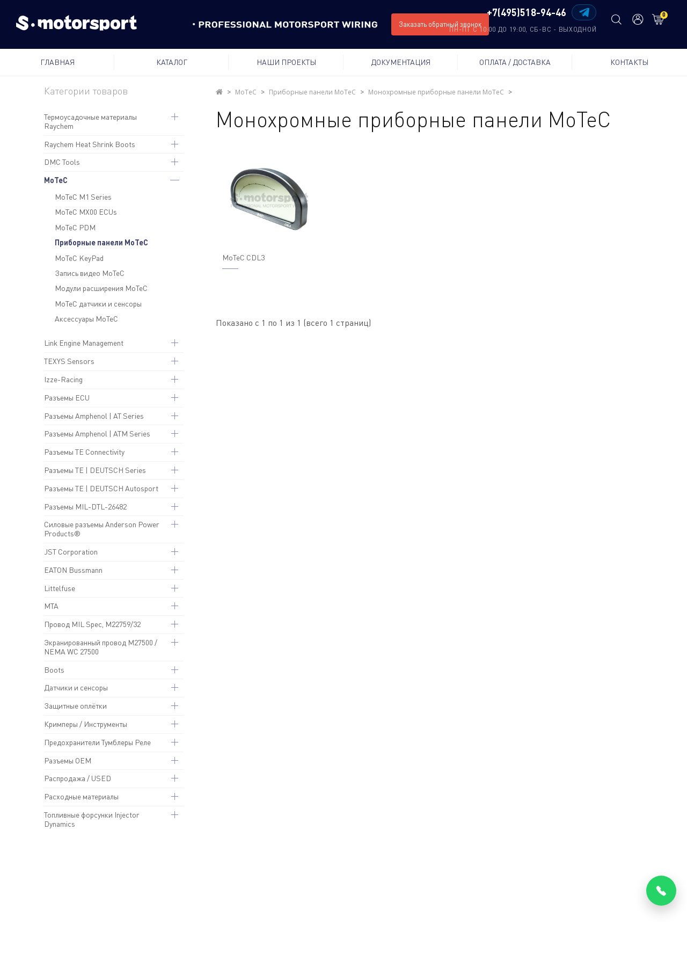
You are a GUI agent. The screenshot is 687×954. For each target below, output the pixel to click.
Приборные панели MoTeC (101, 242)
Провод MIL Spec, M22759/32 (92, 624)
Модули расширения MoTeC (101, 288)
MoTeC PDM (75, 227)
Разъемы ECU (67, 397)
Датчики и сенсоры (76, 687)
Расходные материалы (81, 796)
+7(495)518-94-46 (526, 13)
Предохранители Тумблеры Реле (97, 742)
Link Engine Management (83, 342)
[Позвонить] (661, 891)
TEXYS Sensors (69, 361)
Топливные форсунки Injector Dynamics (92, 819)
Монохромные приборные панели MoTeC (436, 92)
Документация (400, 62)
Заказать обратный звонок (440, 24)
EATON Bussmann (73, 569)
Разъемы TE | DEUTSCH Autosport (101, 488)
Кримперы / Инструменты (85, 724)
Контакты (629, 62)
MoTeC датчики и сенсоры (98, 303)
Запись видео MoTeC (90, 273)
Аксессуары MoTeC (86, 318)
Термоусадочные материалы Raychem (90, 121)
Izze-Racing (63, 379)
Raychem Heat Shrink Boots (89, 144)
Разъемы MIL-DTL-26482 (85, 506)
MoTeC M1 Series (83, 196)
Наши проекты (286, 62)
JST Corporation (71, 551)
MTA (51, 605)
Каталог (171, 62)
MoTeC (56, 180)
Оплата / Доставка (515, 62)
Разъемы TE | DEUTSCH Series (95, 470)
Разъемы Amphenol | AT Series (94, 415)
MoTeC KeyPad (79, 258)
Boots (54, 669)
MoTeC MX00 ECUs (86, 211)
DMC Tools (62, 161)
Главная (57, 62)
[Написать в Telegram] (584, 12)
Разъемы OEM (67, 760)
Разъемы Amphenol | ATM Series (97, 433)
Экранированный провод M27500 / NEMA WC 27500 (100, 647)
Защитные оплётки (75, 705)
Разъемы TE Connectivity (84, 451)
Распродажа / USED (77, 778)
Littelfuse (59, 588)
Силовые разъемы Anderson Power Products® (101, 529)
